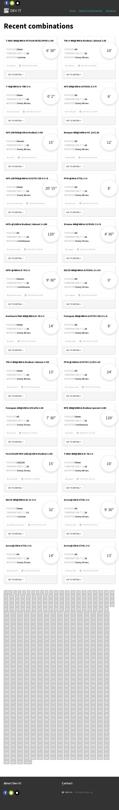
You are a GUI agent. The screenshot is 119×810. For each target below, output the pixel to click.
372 (6, 685)
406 (20, 694)
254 (73, 651)
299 (53, 664)
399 (80, 689)
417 (93, 694)
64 (23, 605)
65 (28, 605)
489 (40, 715)
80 (112, 605)
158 (73, 626)
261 (13, 655)
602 (46, 745)
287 (80, 660)
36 (90, 596)
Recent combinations (90, 10)
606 (73, 745)
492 (60, 715)
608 (86, 745)
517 (13, 723)
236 (60, 647)
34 (78, 596)
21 (6, 596)
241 (93, 647)
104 (33, 613)
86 (34, 609)
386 (99, 685)
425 (40, 698)
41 (6, 600)
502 (20, 719)
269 (66, 655)
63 (17, 605)
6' (109, 96)
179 (106, 630)
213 (13, 643)
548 (6, 732)
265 (40, 655)
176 (86, 630)
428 (60, 698)
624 (86, 749)
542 (73, 728)
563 (106, 732)
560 (86, 732)
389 (13, 689)
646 (20, 757)
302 (73, 664)
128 (86, 617)
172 (60, 630)
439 (26, 702)
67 (39, 605)
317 (66, 668)
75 (84, 605)
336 (86, 672)
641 (93, 753)
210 (99, 638)
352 (86, 677)
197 (13, 638)
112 (86, 613)
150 (20, 626)
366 (73, 681)
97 (95, 609)
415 (80, 694)
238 (73, 647)
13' (51, 371)
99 (106, 609)
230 (20, 647)
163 (106, 626)
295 (26, 664)
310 (20, 668)
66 (34, 605)
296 (33, 664)
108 (60, 613)
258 (99, 651)
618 (46, 749)
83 (17, 609)
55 (84, 600)
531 (106, 723)
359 (26, 681)
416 (86, 694)
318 (73, 668)
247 (26, 651)
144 (86, 621)
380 (60, 685)
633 (40, 753)
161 (93, 626)
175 (80, 630)
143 (80, 621)
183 (26, 634)
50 (56, 600)
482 (99, 711)
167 (26, 630)
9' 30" (51, 280)
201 (40, 638)
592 (86, 740)
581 (13, 740)
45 (28, 600)
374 (20, 685)
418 (99, 694)
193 (93, 634)
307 (106, 664)
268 (60, 655)
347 (53, 677)
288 (86, 660)
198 (20, 638)
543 (80, 728)
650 (46, 757)
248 (33, 651)
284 (60, 660)
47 (39, 600)
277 (13, 660)
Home (72, 10)
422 (20, 698)
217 (40, 643)
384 (86, 685)
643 (106, 753)
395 (53, 689)
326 (20, 672)
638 (73, 753)
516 (6, 723)
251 (53, 651)
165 (13, 630)
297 (40, 664)
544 (86, 728)
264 (33, 655)
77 (95, 605)
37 (95, 596)
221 (66, 643)
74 (78, 605)
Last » (28, 762)
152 (33, 626)
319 (80, 668)
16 (89, 592)
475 (53, 711)
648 (33, 757)
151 (26, 626)
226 (99, 643)
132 (6, 621)
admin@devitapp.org (84, 792)
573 (66, 736)
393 (40, 689)
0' (109, 280)
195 (106, 634)
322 (99, 668)
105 (40, 613)
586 (46, 740)
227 (106, 643)
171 (53, 630)
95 (84, 609)
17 (95, 592)
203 (53, 638)
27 (39, 596)
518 (20, 723)
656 (86, 757)
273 (93, 655)
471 (26, 711)
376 (33, 685)
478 (73, 711)
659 (106, 757)
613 (13, 749)
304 (86, 664)
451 (106, 702)
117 (13, 617)
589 (66, 740)
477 (66, 711)
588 (60, 740)
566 (20, 736)
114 (99, 613)
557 (66, 732)
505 (40, 719)
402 (99, 689)
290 (99, 660)
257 (93, 651)
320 (86, 668)
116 (6, 617)
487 (26, 715)
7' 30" (51, 417)
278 (20, 660)
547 (106, 728)
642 (99, 753)
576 (86, 736)
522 (46, 723)
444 (60, 702)
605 (66, 745)
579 (106, 736)
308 (6, 668)
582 (20, 740)
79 (106, 605)
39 (106, 596)
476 (60, 711)
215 (26, 643)
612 (6, 749)
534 (20, 728)
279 (26, 660)
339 (106, 672)
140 (60, 621)
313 (40, 668)
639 (80, 753)
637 (66, 753)
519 (26, 723)
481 (93, 711)
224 (86, 643)
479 (80, 711)
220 (60, 643)
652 (60, 757)
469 (13, 711)
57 (95, 600)
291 (106, 660)
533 (13, 728)
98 (101, 609)
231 (26, 647)
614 (20, 749)
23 (17, 596)
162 (99, 626)
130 (99, 617)
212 (6, 643)
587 (53, 740)
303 (80, 664)
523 (53, 723)
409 (40, 694)
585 (40, 740)
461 (66, 706)
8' (109, 188)
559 (80, 732)
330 (46, 672)
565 (13, 736)
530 (99, 723)
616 (33, 749)
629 (13, 753)
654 (73, 757)
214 (20, 643)
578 (99, 736)
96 (90, 609)
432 (86, 698)
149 (13, 626)
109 (66, 613)
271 (80, 655)
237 (66, 647)
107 (53, 613)
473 (40, 711)
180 (6, 634)
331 (53, 672)
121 (40, 617)
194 (99, 634)
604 (60, 745)
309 (13, 668)
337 (93, 672)
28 (45, 596)
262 (20, 655)
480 (86, 711)
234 (46, 647)
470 (20, 711)
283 (53, 660)
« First (8, 592)
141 (66, 621)
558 (73, 732)
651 (53, 757)
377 (40, 685)
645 (13, 757)
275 (106, 655)
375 (26, 685)
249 (40, 651)
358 (20, 681)
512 (86, 719)
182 (20, 634)
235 (53, 647)
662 (20, 762)
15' (51, 142)
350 (73, 677)
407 (26, 694)
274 (99, 655)
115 (106, 613)
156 (60, 626)
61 (6, 605)
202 (46, 638)
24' (109, 371)
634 (46, 753)
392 (33, 689)
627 (106, 749)
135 (26, 621)
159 (80, 626)
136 (33, 621)
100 (6, 613)
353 (93, 677)
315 (53, 668)
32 (67, 596)
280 (33, 660)
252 (60, 651)
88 (45, 609)
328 (33, 672)
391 (26, 689)
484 (6, 715)
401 (93, 689)
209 (93, 638)
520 (33, 723)
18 (101, 592)
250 (46, 651)
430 (73, 698)
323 (106, 668)
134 (20, 621)
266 (46, 655)
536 (33, 728)
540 (60, 728)
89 (51, 609)
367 (80, 681)
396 (60, 689)
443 (53, 702)
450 (99, 702)
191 (80, 634)
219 (53, 643)
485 (13, 715)
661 (13, 762)
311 (26, 668)
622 (73, 749)
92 (67, 609)
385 (93, 685)
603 (53, 745)
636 (60, 753)
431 (80, 698)
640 (86, 753)
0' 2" (51, 96)
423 (26, 698)
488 (33, 715)
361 (40, 681)
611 (106, 745)
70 (56, 605)
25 (28, 596)
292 (6, 664)
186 (46, 634)
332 (60, 672)
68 (45, 605)
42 (12, 600)
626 (99, 749)
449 (93, 702)
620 (60, 749)
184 (33, 634)
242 (99, 647)
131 (106, 617)
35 (84, 596)
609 (93, 745)
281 (40, 660)
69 (51, 605)
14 (78, 592)
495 (80, 715)
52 (67, 600)
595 (106, 740)
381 (66, 685)
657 (93, 757)
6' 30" (51, 50)
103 (26, 613)
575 (80, 736)
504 (33, 719)
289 (93, 660)
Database (111, 10)
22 (12, 596)
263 (26, 655)
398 (73, 689)
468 (6, 711)
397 (66, 689)
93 (73, 609)
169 (40, 630)
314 (46, 668)
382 (73, 685)
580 (6, 740)
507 (53, 719)
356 (6, 681)
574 (73, 736)
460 (60, 706)
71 (62, 605)
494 (73, 715)
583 (26, 740)
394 (46, 689)
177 (93, 630)
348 (60, 677)
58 (101, 600)
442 (46, 702)
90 (56, 609)
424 (33, 698)
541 (66, 728)
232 (33, 647)
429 (66, 698)
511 (80, 719)
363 (53, 681)
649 (40, 757)
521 (40, 723)
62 (12, 605)
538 (46, 728)
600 (33, 745)
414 (73, 694)
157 (66, 626)
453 (13, 706)
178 (99, 630)
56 (90, 600)
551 (26, 732)
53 (73, 600)
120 (33, 617)
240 (86, 647)
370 (99, 681)
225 (93, 643)
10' (109, 50)
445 (66, 702)
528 (86, 723)
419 (106, 694)
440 (33, 702)
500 (6, 719)
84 (23, 609)
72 (67, 605)
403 (106, 689)
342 (20, 677)
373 (13, 685)
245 (13, 651)
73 (73, 605)
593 (93, 740)
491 (53, 715)
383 (80, 685)
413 (66, 694)
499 (106, 715)
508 (60, 719)
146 (99, 621)
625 (93, 749)
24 (23, 596)
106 (46, 613)
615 (26, 749)
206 (73, 638)
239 (80, 647)
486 (20, 715)
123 (53, 617)
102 (20, 613)
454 (20, 706)
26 (34, 596)
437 (13, 702)
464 (86, 706)
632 (33, 753)
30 (56, 596)
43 (17, 600)
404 (6, 694)
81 (6, 609)
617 (40, 749)
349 (66, 677)
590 (73, 740)
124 (60, 617)
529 (93, 723)
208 (86, 638)
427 (53, 698)
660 (6, 762)
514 (99, 719)
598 (20, 745)
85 (28, 609)
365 (66, 681)
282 (46, 660)
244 (6, 651)
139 (53, 621)
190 (73, 634)
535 (26, 728)
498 (99, 715)
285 (66, 660)
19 (106, 592)
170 (46, 630)
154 (46, 626)
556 (60, 732)
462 (73, 706)
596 (6, 745)
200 (33, 638)
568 (33, 736)
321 (93, 668)
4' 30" (109, 234)
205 (66, 638)
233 (40, 647)
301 (66, 664)
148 (6, 626)
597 (13, 745)
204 (60, 638)
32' (51, 509)
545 (93, 728)
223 (80, 643)
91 (62, 609)
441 (40, 702)
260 (6, 655)
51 (62, 600)
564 (6, 736)
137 (40, 621)
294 (20, 664)
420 (6, 698)
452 (6, 706)
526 (73, 723)
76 (90, 605)
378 (46, 685)
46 (34, 600)
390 (20, 689)
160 (86, 626)
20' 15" (51, 188)
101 (13, 613)
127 (80, 617)
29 (51, 596)
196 (6, 638)
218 (46, 643)
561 (93, 732)
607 (80, 745)
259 (106, 651)
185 (40, 634)
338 (99, 672)
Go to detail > (15, 74)
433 (93, 698)
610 (99, 745)
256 (86, 651)
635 (53, 753)
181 (13, 634)
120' (51, 234)
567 (26, 736)
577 (93, 736)
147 (106, 621)
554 (46, 732)
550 (20, 732)
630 (20, 753)
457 (40, 706)
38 (101, 596)
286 (73, 660)
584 (33, 740)
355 (106, 677)
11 (62, 592)
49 (51, 600)
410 (46, 694)
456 (33, 706)
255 (80, 651)
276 (6, 660)
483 (106, 711)
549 (13, 732)
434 (99, 698)
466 (99, 706)
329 (40, 672)
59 (106, 600)
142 (73, 621)
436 (6, 702)
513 (93, 719)
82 (12, 609)
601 (40, 745)
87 (39, 609)
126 (73, 617)
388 (6, 689)
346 (46, 677)
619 (53, 749)
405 (13, 694)
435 (106, 698)
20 (112, 592)
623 (80, 749)
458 (46, 706)
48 (45, 600)
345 (40, 677)
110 (73, 613)
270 (73, 655)
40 (112, 596)
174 (73, 630)
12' (109, 142)
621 (66, 749)
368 (86, 681)
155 (53, 626)
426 (46, 698)
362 (46, 681)
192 (86, 634)
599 (26, 745)
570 (46, 736)
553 (40, 732)
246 (20, 651)
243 (106, 647)
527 (80, 723)
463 (80, 706)
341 (13, 677)
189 (66, 634)
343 (26, 677)
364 (60, 681)
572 (60, 736)
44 (23, 600)
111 (80, 613)
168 (33, 630)
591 (80, 740)
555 (53, 732)
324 (6, 672)
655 (80, 757)
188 (60, 634)
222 (73, 643)
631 (26, 753)
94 (78, 609)
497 (93, 715)
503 (26, 719)
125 (66, 617)
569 (40, 736)
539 (53, 728)
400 (86, 689)
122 (46, 617)
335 (80, 672)
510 (73, 719)
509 (66, 719)
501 (13, 719)
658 (99, 757)
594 (99, 740)
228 (6, 647)
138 (46, 621)
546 (99, 728)
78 (101, 605)
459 (53, 706)
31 (62, 596)
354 (99, 677)
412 (60, 694)
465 (93, 706)
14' (51, 325)
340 (6, 677)
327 (26, 672)
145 (93, 621)
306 (99, 664)
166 (20, 630)
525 (66, 723)
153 (40, 626)
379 (53, 685)
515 (106, 719)
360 (33, 681)
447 (80, 702)
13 (73, 592)
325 (13, 672)
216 (33, 643)
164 (6, 630)
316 (60, 668)
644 (6, 757)
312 (33, 668)
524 (60, 723)
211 (106, 638)
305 (93, 664)
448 (86, 702)
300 (60, 664)
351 (80, 677)
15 (84, 592)
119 (26, 617)
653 (66, 757)
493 (66, 715)
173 (66, 630)
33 (73, 596)
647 (26, 757)
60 (112, 600)
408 (33, 694)
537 (40, 728)
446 (73, 702)
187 (53, 634)
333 (66, 672)
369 (93, 681)
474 (46, 711)
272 (86, 655)
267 (53, 655)
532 (6, 728)
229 (13, 647)
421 (13, 698)
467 (106, 706)
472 (33, 711)
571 (53, 736)
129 (93, 617)
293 (13, 664)
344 (33, 677)
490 (46, 715)
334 (73, 672)
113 (93, 613)
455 (26, 706)
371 (106, 681)
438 (20, 702)
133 (13, 621)
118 (20, 617)
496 (86, 715)
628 (6, 753)
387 (106, 685)
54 (78, 600)
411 (53, 694)
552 (33, 732)
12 (67, 592)
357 (13, 681)
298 (46, 664)
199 (26, 638)
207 (80, 638)
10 (56, 592)
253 (66, 651)
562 (99, 732)
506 (46, 719)
